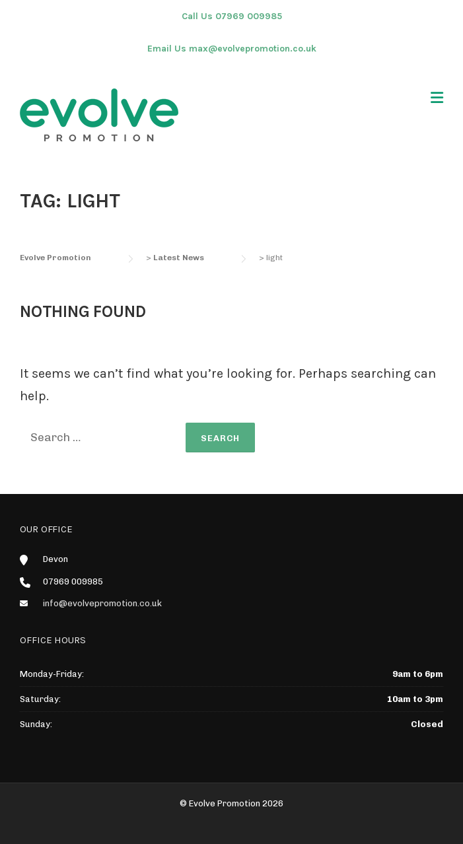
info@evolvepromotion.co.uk (102, 603)
